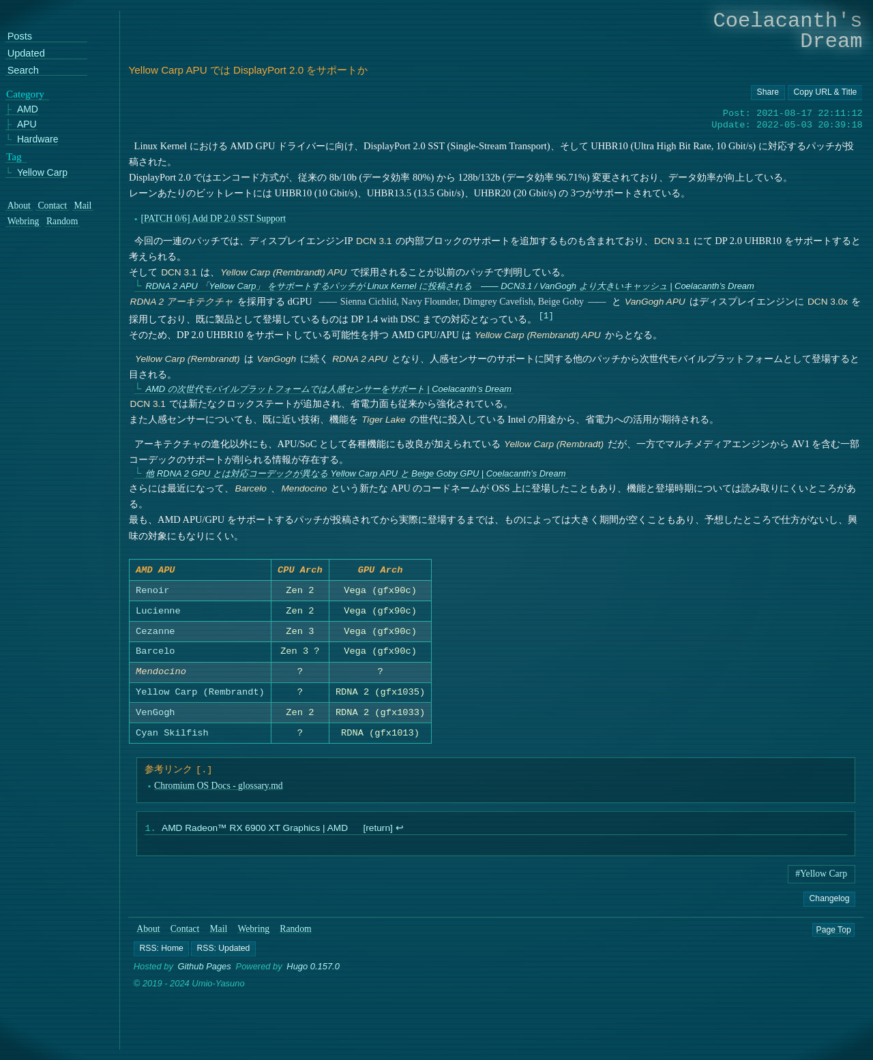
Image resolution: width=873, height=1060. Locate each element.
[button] (161, 952)
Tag (14, 156)
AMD (27, 109)
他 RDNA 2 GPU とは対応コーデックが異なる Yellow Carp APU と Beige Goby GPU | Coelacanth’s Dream (355, 473)
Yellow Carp (42, 172)
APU (27, 124)
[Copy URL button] (768, 92)
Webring (254, 933)
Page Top (833, 933)
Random (296, 933)
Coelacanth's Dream (788, 31)
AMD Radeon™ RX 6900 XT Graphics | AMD (254, 833)
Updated (26, 53)
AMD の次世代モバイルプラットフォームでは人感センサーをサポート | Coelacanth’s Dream (328, 389)
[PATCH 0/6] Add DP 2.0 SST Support (213, 218)
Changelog (829, 902)
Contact (185, 933)
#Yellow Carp (821, 878)
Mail (219, 933)
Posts (20, 36)
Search (23, 70)
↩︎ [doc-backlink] (399, 833)
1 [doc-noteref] (546, 315)
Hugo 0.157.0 (313, 971)
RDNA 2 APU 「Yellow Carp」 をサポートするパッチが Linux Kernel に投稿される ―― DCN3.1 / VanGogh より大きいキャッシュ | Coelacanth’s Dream (449, 286)
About (148, 933)
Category (25, 93)
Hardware (38, 139)
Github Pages (204, 971)
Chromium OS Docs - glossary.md (217, 788)
